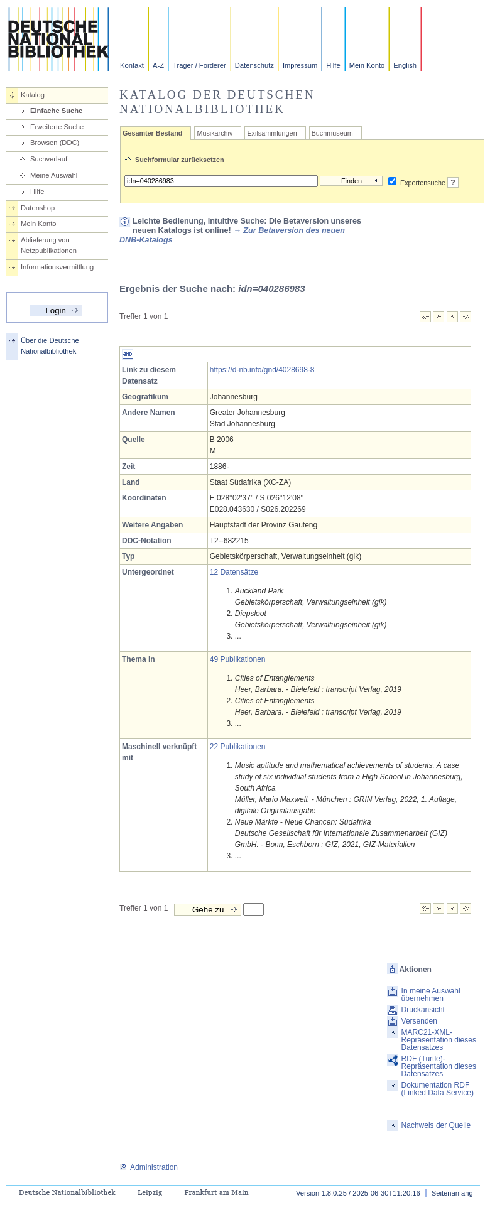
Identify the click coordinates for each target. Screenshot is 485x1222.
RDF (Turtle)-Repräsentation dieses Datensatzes (438, 1066)
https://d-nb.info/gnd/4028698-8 (262, 369)
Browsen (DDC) (54, 142)
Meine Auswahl (53, 175)
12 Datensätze (234, 572)
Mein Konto (367, 65)
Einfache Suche (56, 110)
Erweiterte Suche (57, 127)
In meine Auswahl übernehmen (430, 995)
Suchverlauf (48, 159)
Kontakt (132, 65)
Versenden (419, 1021)
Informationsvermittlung (57, 267)
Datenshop (38, 208)
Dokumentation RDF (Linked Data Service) (437, 1089)
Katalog (33, 95)
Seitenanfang (452, 1193)
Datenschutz (254, 65)
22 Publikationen (238, 746)
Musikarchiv (214, 133)
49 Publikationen (238, 659)
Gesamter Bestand (152, 133)
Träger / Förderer (199, 65)
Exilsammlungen (272, 133)
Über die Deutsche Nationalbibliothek (50, 346)
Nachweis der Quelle (436, 1125)
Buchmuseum (332, 133)
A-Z (158, 65)
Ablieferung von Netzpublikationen (49, 245)
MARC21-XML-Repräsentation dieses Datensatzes (438, 1040)
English (405, 65)
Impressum (300, 65)
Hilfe (333, 65)
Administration (148, 1167)
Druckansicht (423, 1009)
